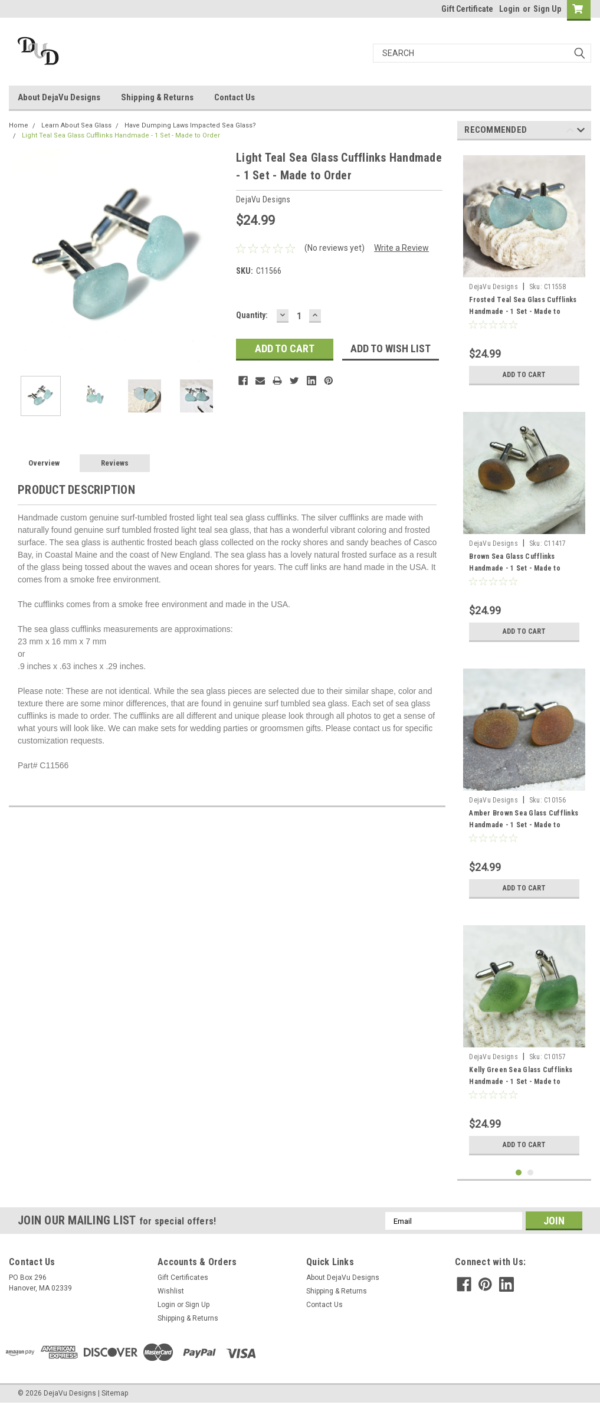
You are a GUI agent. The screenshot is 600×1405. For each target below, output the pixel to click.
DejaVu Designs (493, 287)
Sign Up (547, 9)
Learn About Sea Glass (76, 125)
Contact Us (234, 97)
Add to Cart (524, 374)
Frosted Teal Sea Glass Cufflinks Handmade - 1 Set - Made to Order (522, 311)
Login (509, 9)
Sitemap (114, 1393)
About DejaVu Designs (59, 97)
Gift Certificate (467, 9)
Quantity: (252, 315)
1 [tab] (519, 1173)
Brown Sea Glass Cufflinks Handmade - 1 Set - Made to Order (514, 568)
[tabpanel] (524, 270)
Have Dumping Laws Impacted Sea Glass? (190, 125)
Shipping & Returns (157, 97)
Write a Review (401, 248)
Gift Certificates (183, 1277)
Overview (44, 462)
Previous (570, 131)
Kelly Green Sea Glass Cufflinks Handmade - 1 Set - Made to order (520, 1082)
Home (18, 125)
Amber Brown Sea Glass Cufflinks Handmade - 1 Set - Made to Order (523, 825)
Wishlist (171, 1291)
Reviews (115, 462)
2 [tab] (530, 1173)
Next (580, 131)
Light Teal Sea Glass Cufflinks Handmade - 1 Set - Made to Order (121, 135)
